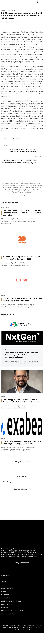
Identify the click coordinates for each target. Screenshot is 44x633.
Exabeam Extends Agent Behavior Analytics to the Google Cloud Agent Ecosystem (22, 442)
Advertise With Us (7, 588)
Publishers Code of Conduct (11, 601)
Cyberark (5, 138)
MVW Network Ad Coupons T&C (12, 611)
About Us (4, 582)
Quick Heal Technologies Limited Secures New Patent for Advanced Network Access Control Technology (22, 212)
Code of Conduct (7, 598)
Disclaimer (5, 595)
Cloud (3, 10)
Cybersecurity (11, 10)
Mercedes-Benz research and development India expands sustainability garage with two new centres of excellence (19, 162)
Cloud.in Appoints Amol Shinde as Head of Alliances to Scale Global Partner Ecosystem (21, 400)
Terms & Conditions (8, 614)
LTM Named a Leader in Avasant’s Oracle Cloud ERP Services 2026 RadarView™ (23, 299)
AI (1, 254)
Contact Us (5, 591)
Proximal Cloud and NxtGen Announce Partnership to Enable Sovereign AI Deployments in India (21, 355)
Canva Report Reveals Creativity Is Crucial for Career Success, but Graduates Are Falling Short (24, 150)
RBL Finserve (15, 138)
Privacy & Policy (6, 604)
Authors (4, 585)
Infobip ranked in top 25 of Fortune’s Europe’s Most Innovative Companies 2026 (22, 258)
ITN (7, 22)
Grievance (4, 607)
